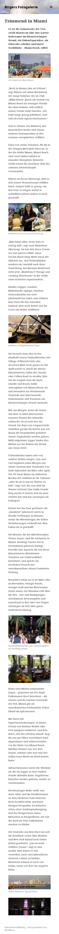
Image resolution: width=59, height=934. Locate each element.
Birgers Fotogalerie (21, 7)
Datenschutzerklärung (15, 927)
